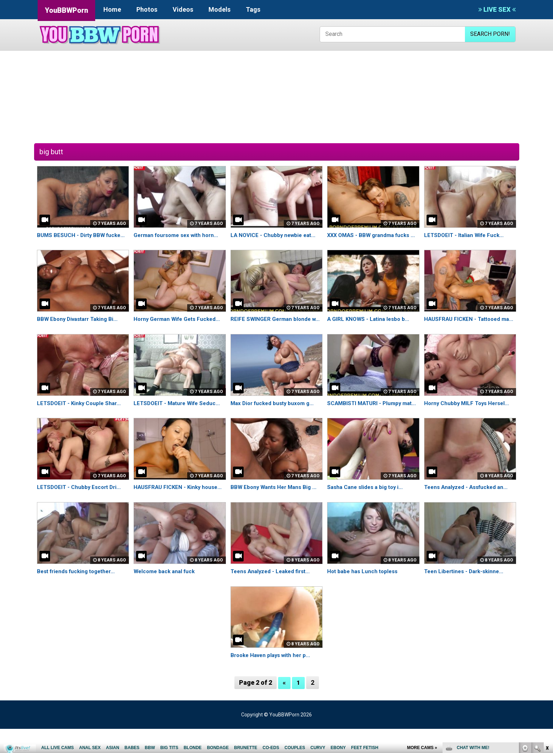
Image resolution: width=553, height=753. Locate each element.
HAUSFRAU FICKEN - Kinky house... (180, 511)
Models (219, 9)
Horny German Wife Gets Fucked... (180, 327)
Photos (146, 9)
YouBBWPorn (66, 10)
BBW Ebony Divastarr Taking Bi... (80, 327)
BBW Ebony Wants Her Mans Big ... (276, 511)
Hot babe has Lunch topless (364, 595)
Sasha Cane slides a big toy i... (367, 511)
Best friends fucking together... (79, 595)
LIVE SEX (497, 9)
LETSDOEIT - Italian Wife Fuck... (466, 235)
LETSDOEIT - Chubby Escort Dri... (81, 511)
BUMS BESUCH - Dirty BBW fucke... (83, 235)
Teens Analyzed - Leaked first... (273, 595)
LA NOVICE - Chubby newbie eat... (275, 235)
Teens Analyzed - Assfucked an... (468, 511)
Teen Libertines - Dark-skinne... (466, 595)
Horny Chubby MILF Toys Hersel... (469, 419)
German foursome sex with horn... (179, 235)
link (546, 642)
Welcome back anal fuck (166, 595)
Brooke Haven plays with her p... (273, 679)
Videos (183, 9)
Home (112, 9)
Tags (253, 9)
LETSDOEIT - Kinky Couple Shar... (81, 419)
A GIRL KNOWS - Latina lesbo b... (370, 327)
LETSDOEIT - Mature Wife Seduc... (179, 419)
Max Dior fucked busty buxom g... (275, 419)
